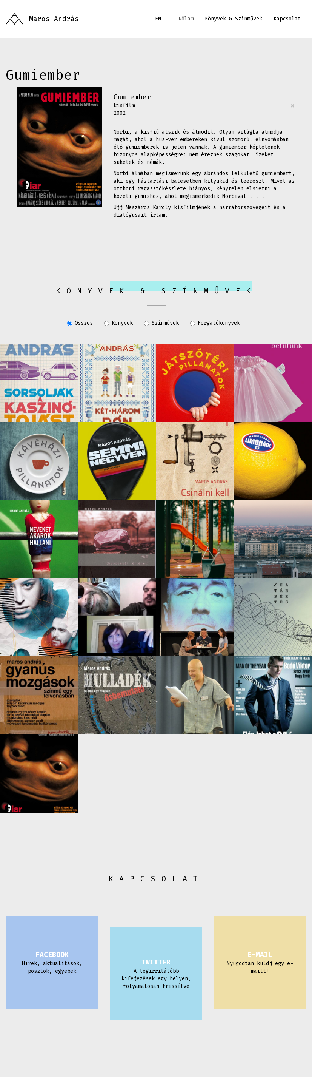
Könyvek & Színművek (233, 18)
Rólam (186, 18)
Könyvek (118, 323)
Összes (80, 323)
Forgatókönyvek (215, 323)
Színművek (161, 323)
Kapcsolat (287, 18)
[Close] (292, 106)
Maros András (54, 19)
